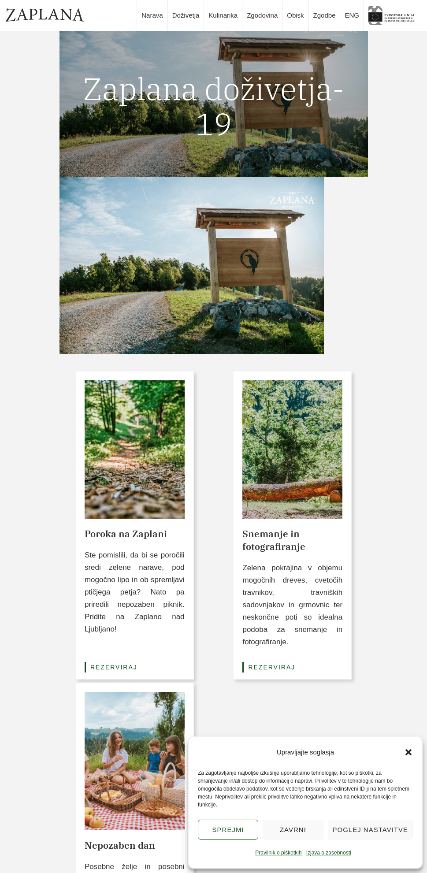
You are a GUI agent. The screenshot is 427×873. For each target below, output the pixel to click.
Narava (152, 15)
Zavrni (293, 829)
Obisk (295, 15)
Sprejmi (228, 829)
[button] (408, 752)
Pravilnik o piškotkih (278, 853)
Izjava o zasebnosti (328, 853)
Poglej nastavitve (370, 829)
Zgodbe (324, 15)
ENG (352, 15)
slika (394, 15)
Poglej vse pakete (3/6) (213, 658)
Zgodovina (262, 15)
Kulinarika (223, 15)
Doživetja (186, 15)
